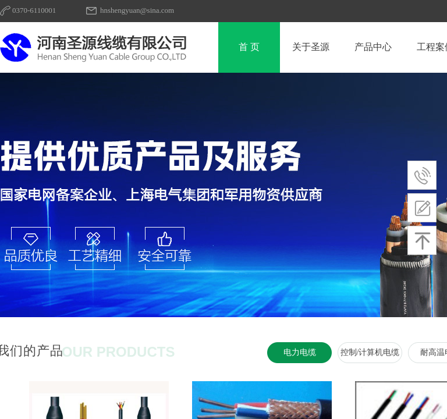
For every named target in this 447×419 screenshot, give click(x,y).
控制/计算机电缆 (370, 352)
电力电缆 (299, 352)
